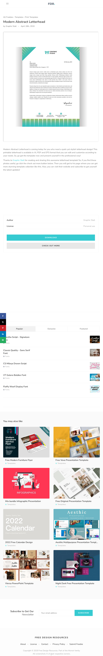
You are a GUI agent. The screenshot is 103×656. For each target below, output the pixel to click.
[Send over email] (3, 340)
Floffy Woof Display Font (15, 386)
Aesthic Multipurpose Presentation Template (78, 542)
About (23, 644)
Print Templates (31, 17)
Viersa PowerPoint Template (19, 583)
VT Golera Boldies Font (14, 375)
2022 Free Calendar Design (19, 542)
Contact (44, 644)
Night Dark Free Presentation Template (75, 583)
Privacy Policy (59, 644)
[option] (50, 87)
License (33, 644)
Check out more (51, 246)
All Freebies (8, 17)
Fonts (7, 343)
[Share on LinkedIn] (3, 334)
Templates (19, 17)
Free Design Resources (51, 637)
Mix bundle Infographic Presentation (23, 501)
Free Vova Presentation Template (72, 460)
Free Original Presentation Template (73, 501)
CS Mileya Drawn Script (15, 363)
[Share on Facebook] (3, 316)
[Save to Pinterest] (3, 328)
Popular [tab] (19, 329)
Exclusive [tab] (52, 329)
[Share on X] (3, 322)
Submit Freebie (76, 644)
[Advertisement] (51, 193)
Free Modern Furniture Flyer (19, 460)
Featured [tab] (84, 329)
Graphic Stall (18, 160)
